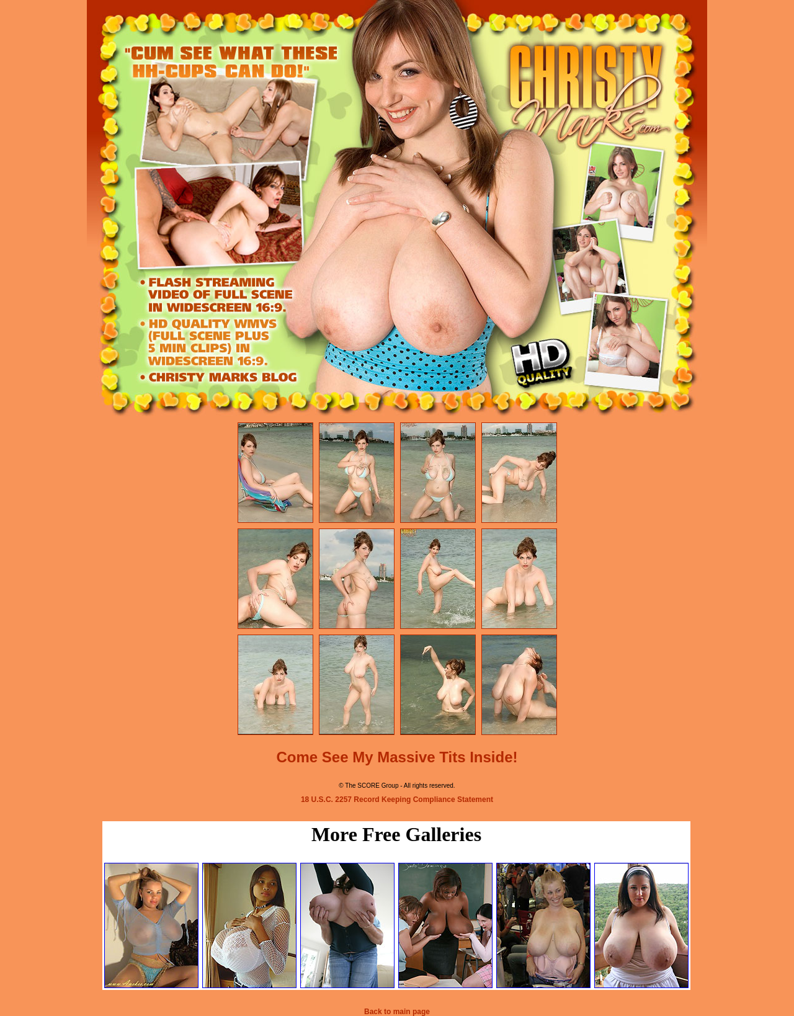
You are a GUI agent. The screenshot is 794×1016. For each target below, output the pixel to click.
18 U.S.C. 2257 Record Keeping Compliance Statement (397, 799)
